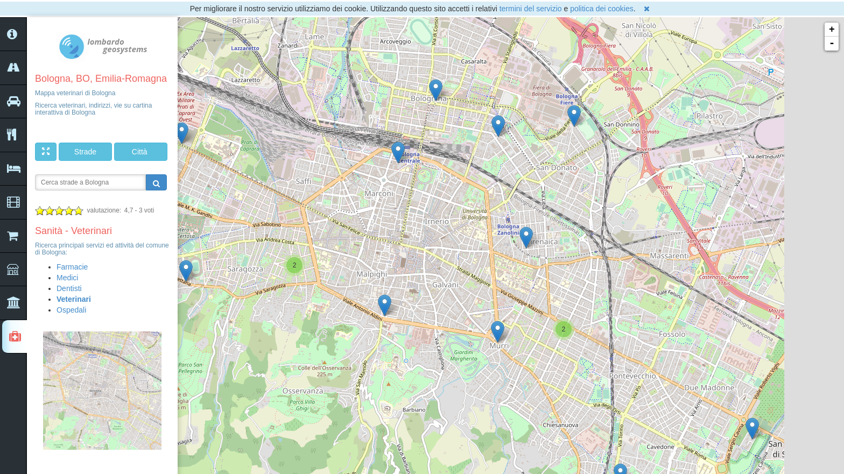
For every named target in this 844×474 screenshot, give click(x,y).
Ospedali (71, 310)
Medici (67, 277)
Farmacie (72, 267)
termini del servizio (531, 8)
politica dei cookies (602, 8)
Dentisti (69, 288)
